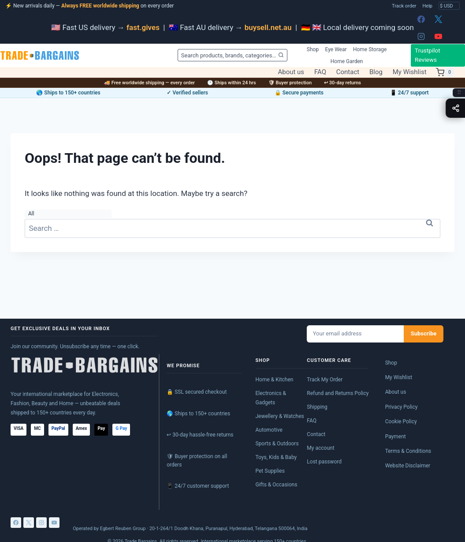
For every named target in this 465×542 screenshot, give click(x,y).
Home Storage (370, 49)
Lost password (324, 462)
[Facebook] (421, 18)
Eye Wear (336, 49)
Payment (395, 436)
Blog (376, 72)
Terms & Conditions (408, 451)
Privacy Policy (401, 407)
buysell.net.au (268, 27)
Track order (404, 6)
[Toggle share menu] (455, 108)
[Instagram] (421, 36)
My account (320, 448)
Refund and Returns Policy (337, 393)
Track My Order (324, 379)
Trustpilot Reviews (427, 55)
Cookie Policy (401, 421)
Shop (313, 49)
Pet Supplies (270, 471)
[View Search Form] (232, 55)
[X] (438, 18)
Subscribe (424, 333)
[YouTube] (438, 36)
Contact (347, 72)
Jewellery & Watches (280, 416)
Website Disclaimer (408, 466)
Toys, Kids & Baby (276, 457)
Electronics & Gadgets (271, 398)
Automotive (269, 430)
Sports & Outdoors (277, 443)
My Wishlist (410, 72)
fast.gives (143, 27)
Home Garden (347, 61)
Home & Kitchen (275, 379)
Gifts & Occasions (277, 485)
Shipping (317, 407)
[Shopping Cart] (445, 72)
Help (427, 6)
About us (291, 72)
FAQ (320, 72)
